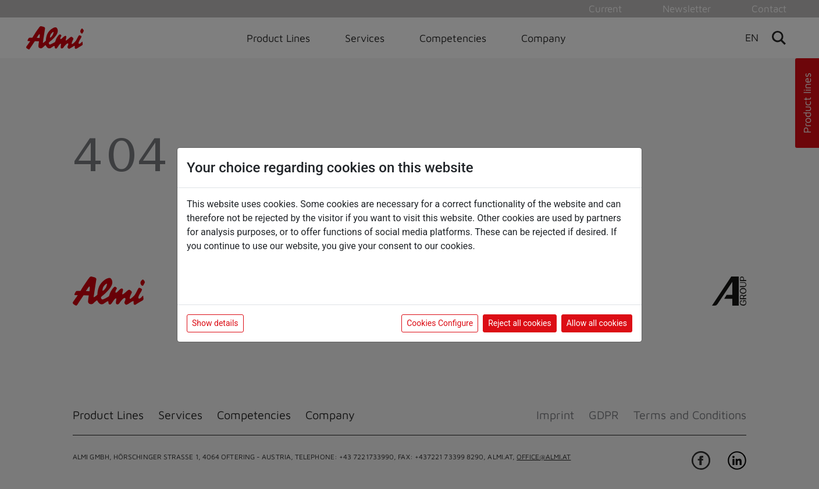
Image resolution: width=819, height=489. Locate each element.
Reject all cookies (519, 323)
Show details (215, 323)
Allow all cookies (597, 323)
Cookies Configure (440, 323)
